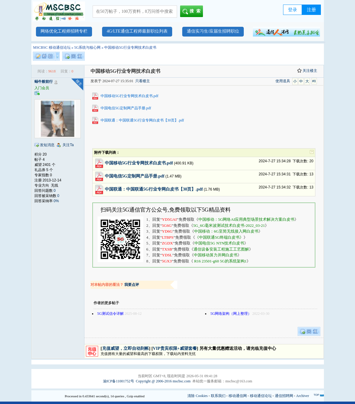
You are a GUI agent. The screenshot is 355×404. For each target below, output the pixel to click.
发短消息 (47, 145)
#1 (314, 81)
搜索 (193, 11)
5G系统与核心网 (87, 47)
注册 (311, 9)
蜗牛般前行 (43, 81)
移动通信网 (238, 396)
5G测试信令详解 (110, 313)
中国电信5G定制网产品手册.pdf (126, 108)
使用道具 (282, 81)
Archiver (302, 396)
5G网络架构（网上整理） (230, 313)
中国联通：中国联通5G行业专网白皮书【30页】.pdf (142, 120)
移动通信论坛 (261, 396)
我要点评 (131, 285)
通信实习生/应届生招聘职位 (213, 31)
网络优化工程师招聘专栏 (64, 31)
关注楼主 (307, 71)
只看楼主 (142, 81)
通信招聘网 (284, 396)
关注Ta (68, 145)
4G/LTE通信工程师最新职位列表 (137, 31)
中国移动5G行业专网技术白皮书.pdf (129, 96)
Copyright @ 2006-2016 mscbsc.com (163, 381)
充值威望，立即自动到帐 (125, 348)
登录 (292, 9)
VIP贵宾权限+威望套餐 (175, 348)
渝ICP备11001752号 (118, 381)
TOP (316, 394)
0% (56, 201)
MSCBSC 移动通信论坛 (52, 47)
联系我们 (218, 396)
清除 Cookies (197, 396)
